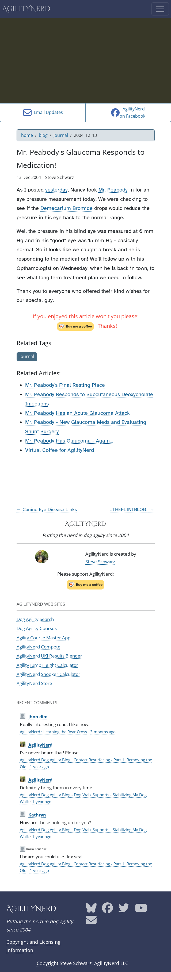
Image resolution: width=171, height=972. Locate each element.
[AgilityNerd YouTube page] (141, 910)
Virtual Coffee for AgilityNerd (59, 450)
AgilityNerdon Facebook (128, 112)
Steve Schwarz (100, 562)
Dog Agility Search (35, 619)
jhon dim (38, 717)
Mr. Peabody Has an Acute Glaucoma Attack (77, 413)
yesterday (56, 189)
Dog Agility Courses (37, 628)
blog (43, 135)
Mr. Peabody (113, 189)
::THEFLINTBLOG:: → (132, 509)
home (27, 135)
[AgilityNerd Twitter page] (123, 910)
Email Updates (43, 112)
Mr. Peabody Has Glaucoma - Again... (69, 440)
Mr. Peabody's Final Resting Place (65, 385)
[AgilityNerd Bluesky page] (91, 910)
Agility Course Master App (43, 638)
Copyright (47, 963)
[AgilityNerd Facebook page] (107, 910)
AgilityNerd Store (34, 683)
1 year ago (39, 766)
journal (61, 135)
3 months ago (103, 731)
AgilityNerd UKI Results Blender (49, 656)
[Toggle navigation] (160, 8)
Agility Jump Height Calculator (47, 665)
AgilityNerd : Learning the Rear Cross (53, 731)
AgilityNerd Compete (38, 647)
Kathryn (37, 815)
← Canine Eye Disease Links (47, 509)
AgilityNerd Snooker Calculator (48, 674)
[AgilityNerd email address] (91, 922)
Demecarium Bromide (66, 208)
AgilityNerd (26, 9)
